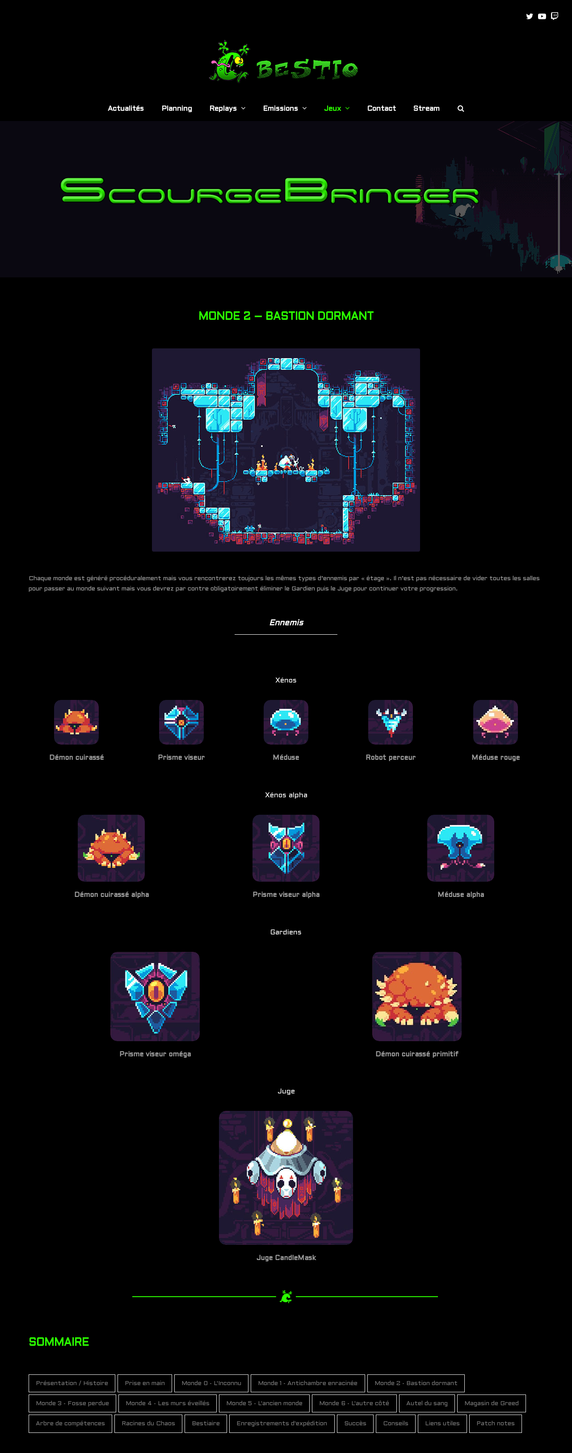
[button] (461, 109)
